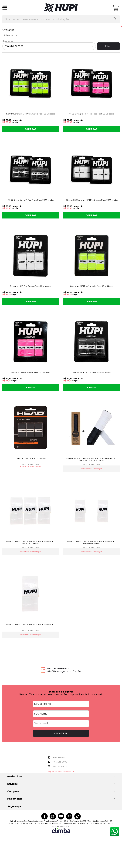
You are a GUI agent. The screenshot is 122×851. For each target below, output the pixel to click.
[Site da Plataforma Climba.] (61, 830)
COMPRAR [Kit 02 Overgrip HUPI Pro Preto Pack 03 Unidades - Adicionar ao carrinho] (30, 215)
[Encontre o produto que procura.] (114, 19)
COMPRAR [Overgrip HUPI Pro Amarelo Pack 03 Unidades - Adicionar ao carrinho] (91, 301)
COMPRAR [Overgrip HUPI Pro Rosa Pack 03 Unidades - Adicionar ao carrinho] (30, 387)
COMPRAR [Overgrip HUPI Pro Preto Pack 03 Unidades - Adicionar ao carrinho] (91, 387)
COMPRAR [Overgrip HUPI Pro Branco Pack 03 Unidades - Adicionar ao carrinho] (30, 301)
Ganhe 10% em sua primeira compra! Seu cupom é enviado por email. (61, 694)
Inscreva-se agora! (61, 691)
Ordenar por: (8, 41)
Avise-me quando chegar (30, 466)
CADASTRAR (61, 733)
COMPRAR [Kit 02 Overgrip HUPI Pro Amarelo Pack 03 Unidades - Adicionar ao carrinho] (30, 129)
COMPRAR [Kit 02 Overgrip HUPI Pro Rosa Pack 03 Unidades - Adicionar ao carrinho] (91, 129)
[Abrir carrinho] (116, 8)
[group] (60, 670)
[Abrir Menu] (4, 8)
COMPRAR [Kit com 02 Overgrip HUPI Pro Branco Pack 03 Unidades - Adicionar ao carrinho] (91, 215)
